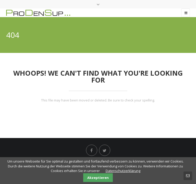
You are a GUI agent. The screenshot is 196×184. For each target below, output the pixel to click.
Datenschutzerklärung (123, 170)
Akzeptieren (98, 177)
